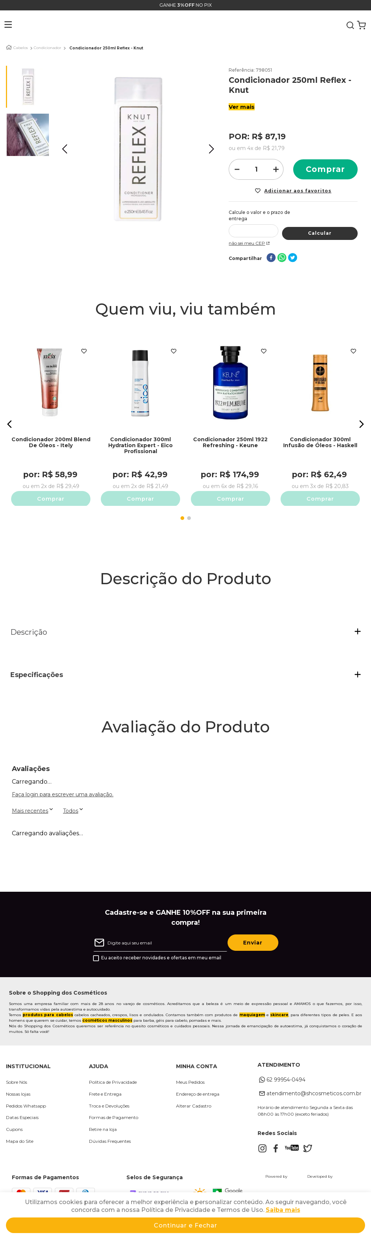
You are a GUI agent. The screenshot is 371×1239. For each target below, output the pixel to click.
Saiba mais (283, 1209)
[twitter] (292, 252)
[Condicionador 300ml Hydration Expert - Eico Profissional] (140, 412)
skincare (279, 1013)
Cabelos (20, 48)
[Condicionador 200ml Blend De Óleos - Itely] (51, 412)
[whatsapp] (281, 252)
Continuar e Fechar (185, 1225)
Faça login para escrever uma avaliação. (62, 793)
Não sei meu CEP (250, 237)
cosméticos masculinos (107, 1018)
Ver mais (242, 106)
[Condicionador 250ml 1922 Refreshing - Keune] (230, 412)
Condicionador (47, 48)
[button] (2, 25)
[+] (276, 169)
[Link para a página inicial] (9, 47)
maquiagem (252, 1013)
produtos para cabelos (48, 1013)
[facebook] (271, 252)
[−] (236, 169)
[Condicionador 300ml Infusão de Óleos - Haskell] (320, 412)
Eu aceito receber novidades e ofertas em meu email (161, 956)
